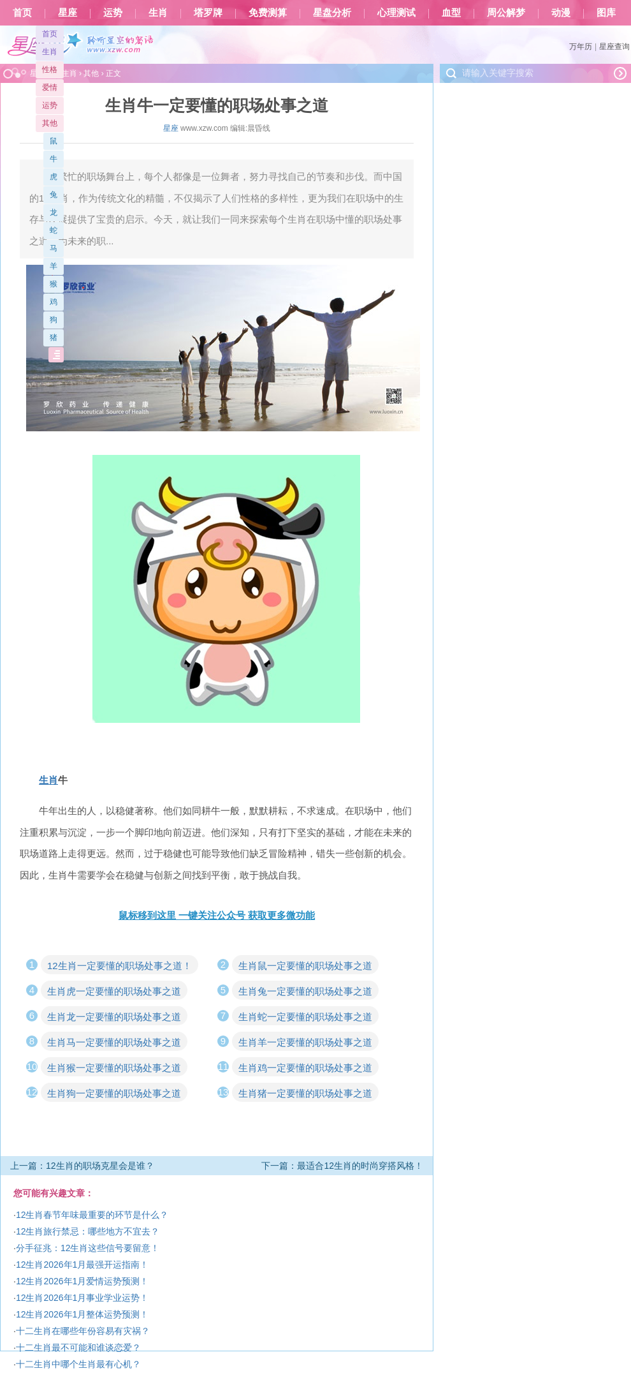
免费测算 (268, 13)
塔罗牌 (208, 13)
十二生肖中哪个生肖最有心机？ (78, 1364)
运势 (112, 13)
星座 (67, 13)
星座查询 (614, 46)
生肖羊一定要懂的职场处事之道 (305, 1042)
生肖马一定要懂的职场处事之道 (114, 1042)
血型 (451, 13)
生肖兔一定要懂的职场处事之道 (305, 991)
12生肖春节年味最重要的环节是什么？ (92, 1215)
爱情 (49, 87)
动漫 (560, 13)
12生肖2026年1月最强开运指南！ (82, 1264)
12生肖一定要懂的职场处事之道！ (119, 965)
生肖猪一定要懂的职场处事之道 (305, 1093)
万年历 (580, 46)
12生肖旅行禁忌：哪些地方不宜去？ (88, 1231)
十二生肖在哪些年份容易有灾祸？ (83, 1331)
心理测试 (396, 13)
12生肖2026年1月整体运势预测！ (82, 1314)
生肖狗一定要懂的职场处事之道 (114, 1093)
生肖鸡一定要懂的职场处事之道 (305, 1067)
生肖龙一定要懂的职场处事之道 (114, 1016)
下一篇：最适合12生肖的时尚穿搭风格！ (342, 1166)
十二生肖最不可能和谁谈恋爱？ (78, 1347)
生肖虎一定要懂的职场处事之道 (114, 991)
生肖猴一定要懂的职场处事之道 (114, 1067)
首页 (22, 13)
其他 (49, 123)
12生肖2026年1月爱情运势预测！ (82, 1281)
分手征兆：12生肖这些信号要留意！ (88, 1248)
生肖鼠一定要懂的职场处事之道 (305, 965)
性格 (49, 69)
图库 (606, 13)
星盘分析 (332, 13)
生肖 (158, 13)
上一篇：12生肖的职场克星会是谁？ (82, 1166)
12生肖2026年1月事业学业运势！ (82, 1298)
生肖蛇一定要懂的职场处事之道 (305, 1016)
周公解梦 (506, 13)
